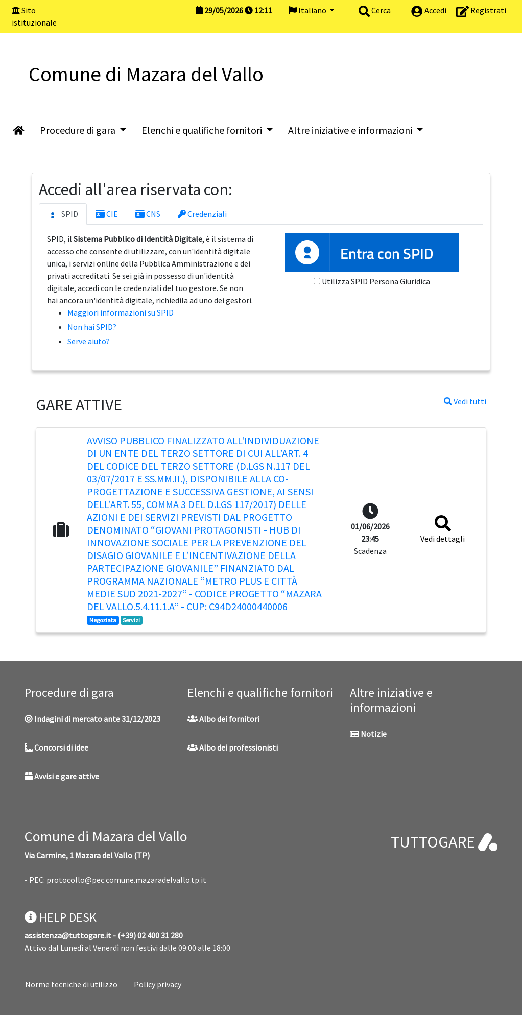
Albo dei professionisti (232, 747)
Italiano (308, 10)
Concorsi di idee (56, 747)
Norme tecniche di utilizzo (71, 984)
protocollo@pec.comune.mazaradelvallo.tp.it (126, 880)
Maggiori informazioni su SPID (120, 312)
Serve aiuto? (88, 341)
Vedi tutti (465, 401)
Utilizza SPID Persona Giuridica (376, 281)
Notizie (368, 734)
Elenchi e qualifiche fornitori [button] (202, 130)
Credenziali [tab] (202, 214)
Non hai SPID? (91, 327)
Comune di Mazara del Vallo (106, 836)
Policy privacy (157, 984)
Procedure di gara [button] (78, 130)
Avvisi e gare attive (62, 776)
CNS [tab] (147, 214)
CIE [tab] (107, 214)
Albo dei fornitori (223, 719)
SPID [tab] (63, 214)
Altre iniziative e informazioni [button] (351, 130)
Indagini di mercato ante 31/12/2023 (92, 719)
